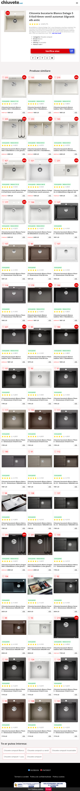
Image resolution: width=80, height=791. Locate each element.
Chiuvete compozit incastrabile (64, 750)
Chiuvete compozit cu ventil (38, 750)
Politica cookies (59, 777)
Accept (48, 789)
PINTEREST (45, 770)
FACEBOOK (33, 770)
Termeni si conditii (21, 777)
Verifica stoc (60, 51)
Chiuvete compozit (34, 757)
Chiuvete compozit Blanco (14, 750)
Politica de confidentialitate (40, 777)
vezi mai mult (56, 33)
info (23, 112)
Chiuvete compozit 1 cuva (14, 757)
